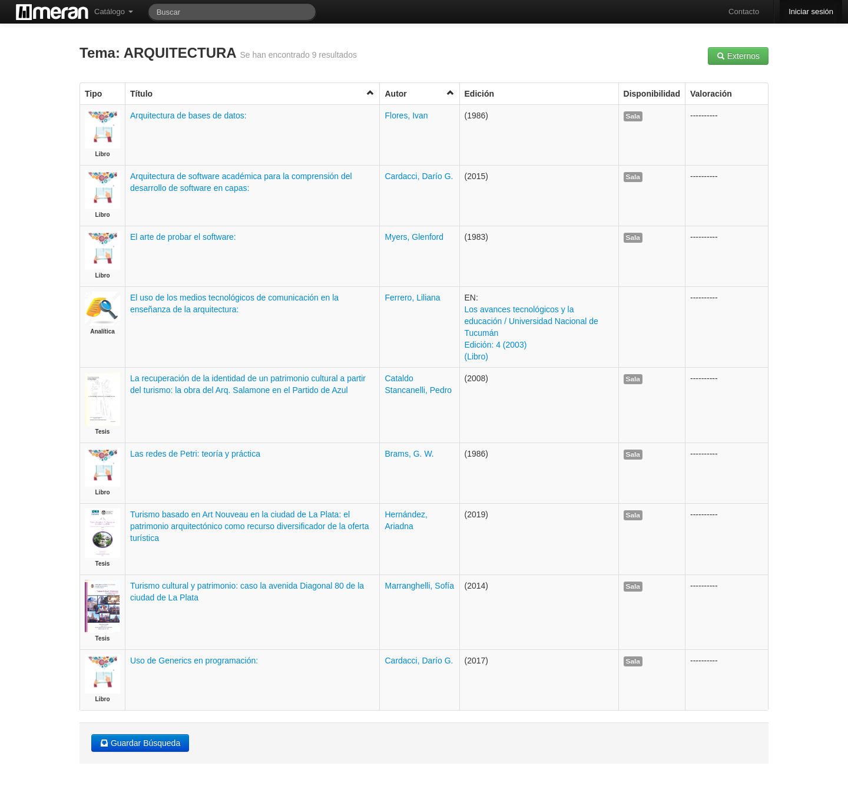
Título (252, 93)
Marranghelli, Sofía (419, 585)
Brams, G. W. (409, 453)
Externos (738, 56)
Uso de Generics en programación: (194, 660)
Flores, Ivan (406, 115)
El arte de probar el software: (183, 237)
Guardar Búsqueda (140, 743)
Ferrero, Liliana (412, 297)
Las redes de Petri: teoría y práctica (195, 453)
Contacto (743, 11)
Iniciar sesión (811, 11)
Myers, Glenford (414, 237)
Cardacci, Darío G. (419, 176)
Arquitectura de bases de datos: (188, 115)
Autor (419, 93)
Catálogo (113, 11)
